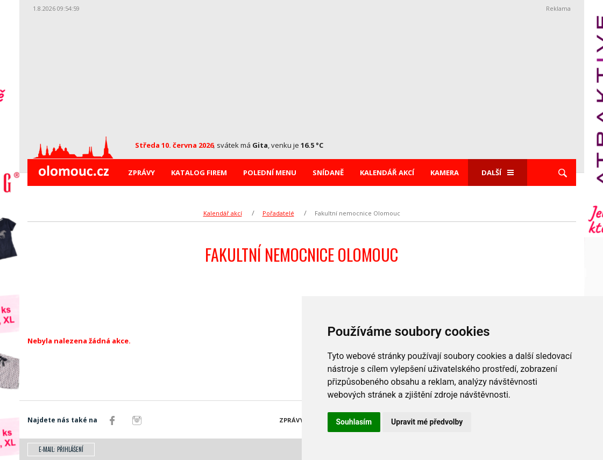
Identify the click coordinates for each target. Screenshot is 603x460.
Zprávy (141, 172)
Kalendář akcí (387, 172)
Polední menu (269, 172)
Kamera (444, 172)
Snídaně (328, 172)
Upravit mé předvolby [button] (427, 422)
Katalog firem (199, 172)
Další (497, 172)
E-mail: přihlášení (61, 449)
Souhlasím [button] (354, 422)
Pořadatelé (278, 213)
